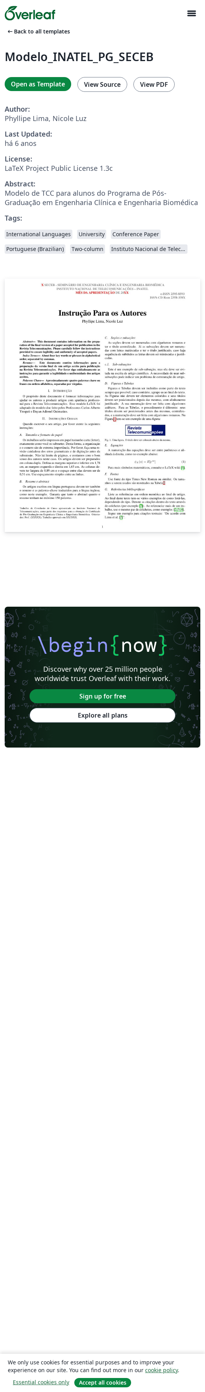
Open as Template (38, 84)
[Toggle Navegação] (191, 13)
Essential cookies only (41, 1382)
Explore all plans (103, 715)
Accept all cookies (102, 1382)
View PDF (154, 84)
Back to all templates (38, 31)
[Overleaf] (30, 13)
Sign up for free (102, 696)
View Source (102, 84)
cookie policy (161, 1370)
